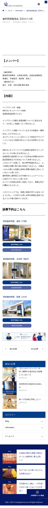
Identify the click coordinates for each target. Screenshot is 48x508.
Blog (7, 421)
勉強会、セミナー (28, 22)
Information (17, 22)
